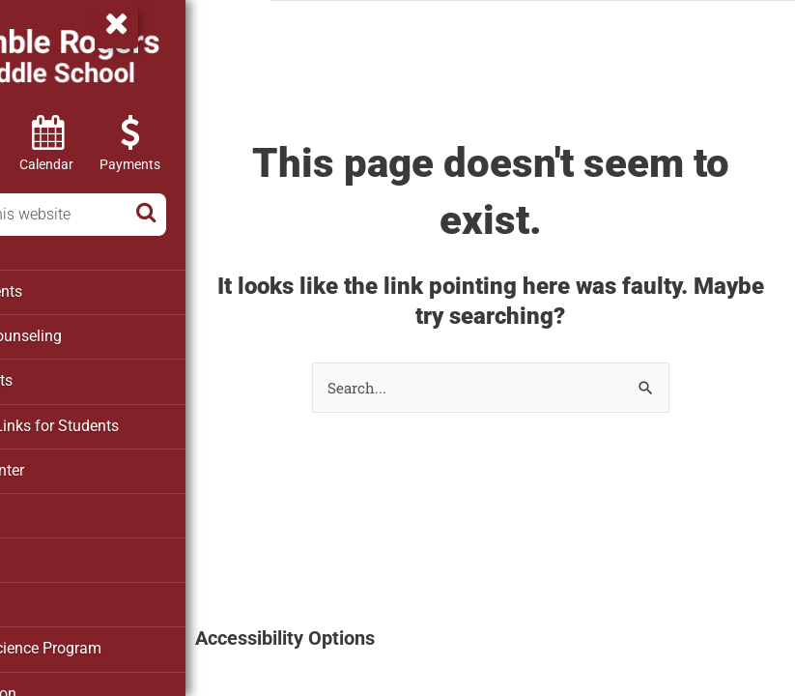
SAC (33, 595)
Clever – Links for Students (107, 421)
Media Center (62, 465)
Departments (60, 291)
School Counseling (80, 334)
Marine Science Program (98, 639)
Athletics (48, 508)
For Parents (56, 378)
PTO (32, 552)
